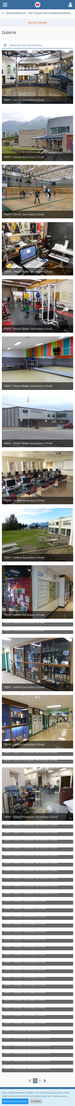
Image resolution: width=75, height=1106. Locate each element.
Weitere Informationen (15, 1101)
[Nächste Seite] (45, 1081)
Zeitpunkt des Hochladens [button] (25, 45)
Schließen (36, 1101)
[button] (5, 5)
